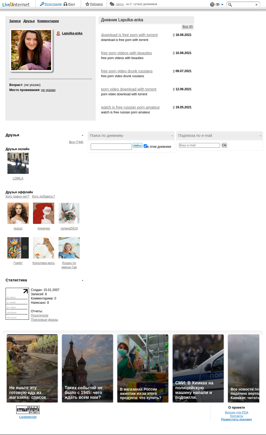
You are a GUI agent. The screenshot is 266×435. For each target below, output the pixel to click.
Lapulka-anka (58, 33)
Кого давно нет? (18, 196)
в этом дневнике (159, 147)
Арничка (44, 228)
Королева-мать (43, 263)
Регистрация (53, 4)
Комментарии (48, 21)
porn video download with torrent (128, 89)
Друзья (29, 21)
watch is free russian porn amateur (130, 107)
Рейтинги (96, 4)
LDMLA (18, 178)
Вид (219, 5)
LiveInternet (17, 5)
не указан (48, 90)
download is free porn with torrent (129, 35)
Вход (71, 4)
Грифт (18, 263)
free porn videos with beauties (126, 53)
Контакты (236, 415)
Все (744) (76, 142)
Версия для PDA (236, 412)
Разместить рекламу (236, 419)
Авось (119, 4)
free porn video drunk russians (127, 71)
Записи (15, 21)
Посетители (39, 315)
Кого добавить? (43, 196)
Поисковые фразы (44, 320)
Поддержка (212, 4)
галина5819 (69, 228)
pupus (18, 228)
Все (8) (187, 26)
